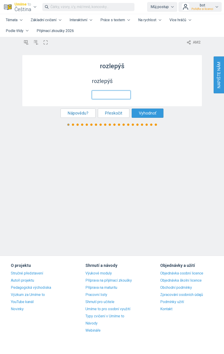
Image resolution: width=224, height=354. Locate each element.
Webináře (93, 330)
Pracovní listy (96, 295)
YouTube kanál (22, 302)
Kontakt (166, 309)
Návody (91, 323)
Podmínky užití (172, 302)
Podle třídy (14, 31)
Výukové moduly (98, 273)
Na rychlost (147, 20)
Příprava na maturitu (101, 288)
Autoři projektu (22, 280)
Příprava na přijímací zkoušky (108, 280)
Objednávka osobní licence (181, 273)
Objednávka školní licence (181, 280)
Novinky (17, 309)
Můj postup (160, 7)
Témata (11, 20)
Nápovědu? (78, 113)
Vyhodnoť (147, 113)
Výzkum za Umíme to (28, 295)
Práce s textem (112, 20)
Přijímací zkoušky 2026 (55, 31)
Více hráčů (177, 20)
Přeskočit (113, 113)
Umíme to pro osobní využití (107, 309)
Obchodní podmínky (176, 288)
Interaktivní (78, 20)
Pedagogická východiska (31, 288)
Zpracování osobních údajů (181, 295)
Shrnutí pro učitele (99, 302)
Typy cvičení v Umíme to (104, 316)
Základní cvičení (43, 20)
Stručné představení (27, 273)
